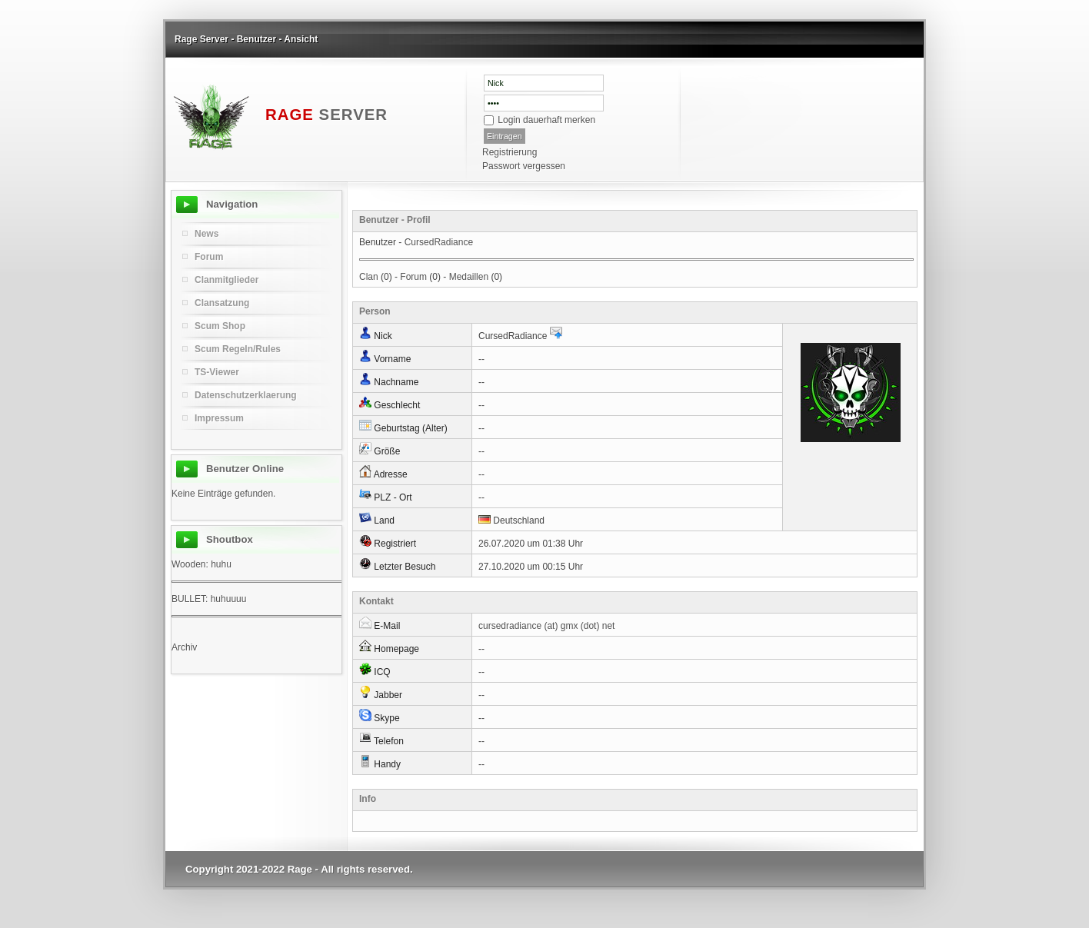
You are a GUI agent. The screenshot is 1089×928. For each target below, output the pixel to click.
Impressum (219, 418)
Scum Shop (220, 326)
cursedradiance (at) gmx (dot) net (546, 625)
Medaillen (468, 276)
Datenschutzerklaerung (246, 395)
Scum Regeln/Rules (238, 349)
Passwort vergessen (523, 166)
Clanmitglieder (226, 279)
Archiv (184, 647)
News (206, 233)
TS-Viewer (217, 372)
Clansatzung (222, 303)
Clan (368, 276)
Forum (413, 276)
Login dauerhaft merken (546, 120)
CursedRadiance (439, 242)
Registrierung (509, 152)
